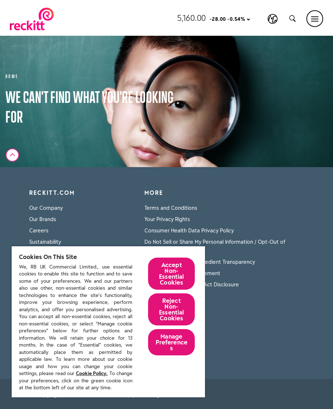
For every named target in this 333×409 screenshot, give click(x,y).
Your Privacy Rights (167, 219)
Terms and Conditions (170, 208)
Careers (39, 230)
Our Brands (42, 219)
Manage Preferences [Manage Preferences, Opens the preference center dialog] (172, 342)
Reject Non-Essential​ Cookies (171, 309)
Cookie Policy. (92, 373)
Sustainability (45, 242)
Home (12, 76)
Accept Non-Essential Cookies (171, 273)
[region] (108, 321)
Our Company (46, 208)
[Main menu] (314, 18)
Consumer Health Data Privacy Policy (189, 230)
